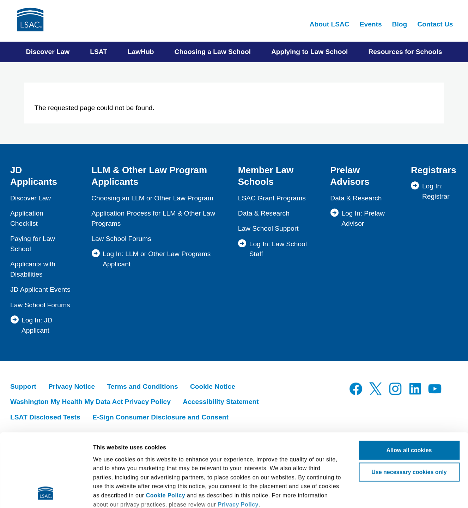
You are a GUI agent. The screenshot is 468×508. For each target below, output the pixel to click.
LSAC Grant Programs (272, 198)
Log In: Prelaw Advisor (363, 218)
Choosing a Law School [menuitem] (213, 51)
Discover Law (30, 198)
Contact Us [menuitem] (435, 24)
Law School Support (268, 228)
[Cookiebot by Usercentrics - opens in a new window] (46, 494)
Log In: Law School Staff (278, 249)
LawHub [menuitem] (141, 51)
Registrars (433, 170)
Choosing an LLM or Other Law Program (152, 198)
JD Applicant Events (40, 289)
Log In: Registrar (436, 191)
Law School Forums (40, 305)
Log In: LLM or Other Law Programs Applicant (157, 259)
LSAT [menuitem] (98, 51)
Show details (110, 494)
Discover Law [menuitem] (48, 51)
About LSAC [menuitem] (330, 24)
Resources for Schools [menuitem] (405, 51)
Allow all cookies (409, 382)
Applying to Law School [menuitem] (309, 51)
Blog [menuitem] (399, 24)
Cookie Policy (165, 427)
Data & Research (264, 213)
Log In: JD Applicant (37, 325)
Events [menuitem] (371, 24)
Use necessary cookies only (408, 403)
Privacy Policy (238, 436)
